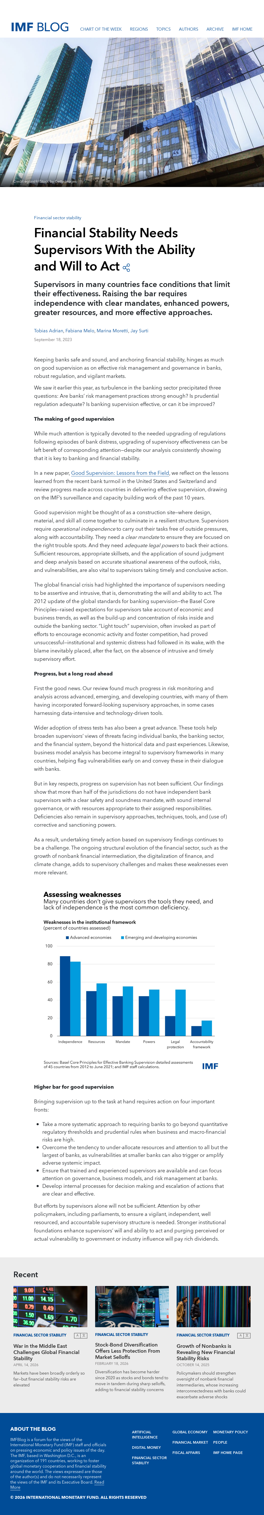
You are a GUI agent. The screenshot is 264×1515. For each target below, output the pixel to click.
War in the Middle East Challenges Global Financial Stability (46, 1352)
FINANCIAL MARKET (190, 1442)
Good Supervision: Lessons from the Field (120, 473)
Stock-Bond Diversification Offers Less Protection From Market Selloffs (127, 1351)
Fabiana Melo (79, 331)
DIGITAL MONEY (146, 1447)
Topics (163, 30)
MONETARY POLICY (230, 1432)
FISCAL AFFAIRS (186, 1452)
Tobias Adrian (48, 331)
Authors (188, 30)
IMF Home (242, 30)
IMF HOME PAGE (228, 1452)
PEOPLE (220, 1442)
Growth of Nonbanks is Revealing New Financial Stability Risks (206, 1352)
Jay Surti (139, 331)
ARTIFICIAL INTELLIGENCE (145, 1435)
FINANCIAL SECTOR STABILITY (149, 1460)
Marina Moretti (112, 331)
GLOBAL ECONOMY (190, 1432)
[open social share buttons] (126, 267)
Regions (139, 30)
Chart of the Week (101, 30)
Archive (215, 30)
